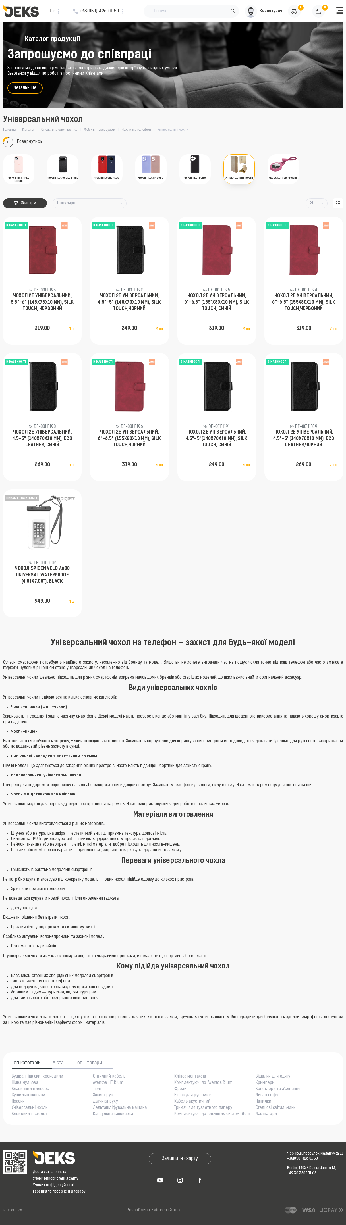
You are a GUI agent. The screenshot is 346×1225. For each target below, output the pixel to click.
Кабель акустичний (192, 1102)
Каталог (28, 130)
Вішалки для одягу (273, 1077)
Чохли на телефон (136, 130)
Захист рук (103, 1095)
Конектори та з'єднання (278, 1089)
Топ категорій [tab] (26, 1063)
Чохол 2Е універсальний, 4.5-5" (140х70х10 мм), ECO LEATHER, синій (42, 438)
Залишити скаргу (180, 1159)
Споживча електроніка (59, 130)
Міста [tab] (58, 1063)
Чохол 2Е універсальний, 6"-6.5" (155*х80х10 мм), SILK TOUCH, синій (216, 302)
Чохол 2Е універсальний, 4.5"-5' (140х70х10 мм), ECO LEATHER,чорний (303, 438)
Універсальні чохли (30, 1108)
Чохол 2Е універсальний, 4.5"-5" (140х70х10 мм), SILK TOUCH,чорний (129, 302)
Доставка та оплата (50, 1172)
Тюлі (97, 1089)
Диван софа (267, 1095)
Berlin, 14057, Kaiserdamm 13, (311, 1168)
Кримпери (265, 1083)
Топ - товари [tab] (88, 1063)
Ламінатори (266, 1114)
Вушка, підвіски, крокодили (37, 1077)
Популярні (66, 203)
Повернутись (22, 142)
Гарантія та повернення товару (59, 1191)
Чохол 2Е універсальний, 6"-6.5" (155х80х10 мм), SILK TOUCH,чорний (129, 438)
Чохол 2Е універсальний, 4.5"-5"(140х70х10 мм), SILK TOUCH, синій (217, 438)
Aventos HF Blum (108, 1083)
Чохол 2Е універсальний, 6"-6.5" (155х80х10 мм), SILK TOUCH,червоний (303, 302)
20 (312, 203)
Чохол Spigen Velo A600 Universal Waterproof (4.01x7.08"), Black (42, 575)
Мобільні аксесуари (99, 130)
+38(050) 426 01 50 (302, 1159)
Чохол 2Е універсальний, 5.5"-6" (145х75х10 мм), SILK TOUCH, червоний (42, 302)
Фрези (180, 1089)
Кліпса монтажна (190, 1077)
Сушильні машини (28, 1095)
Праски (18, 1102)
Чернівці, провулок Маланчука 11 (315, 1153)
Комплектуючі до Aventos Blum (203, 1083)
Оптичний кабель (109, 1077)
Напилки (264, 1102)
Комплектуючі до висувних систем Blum (212, 1114)
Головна (9, 130)
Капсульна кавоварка (113, 1114)
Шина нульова (25, 1083)
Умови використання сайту (55, 1178)
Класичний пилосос (30, 1089)
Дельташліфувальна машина (120, 1108)
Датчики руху (105, 1102)
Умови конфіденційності (53, 1185)
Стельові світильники (276, 1108)
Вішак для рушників (193, 1095)
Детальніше (25, 88)
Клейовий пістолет (29, 1114)
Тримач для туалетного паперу (203, 1108)
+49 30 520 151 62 (301, 1173)
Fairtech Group (165, 1210)
